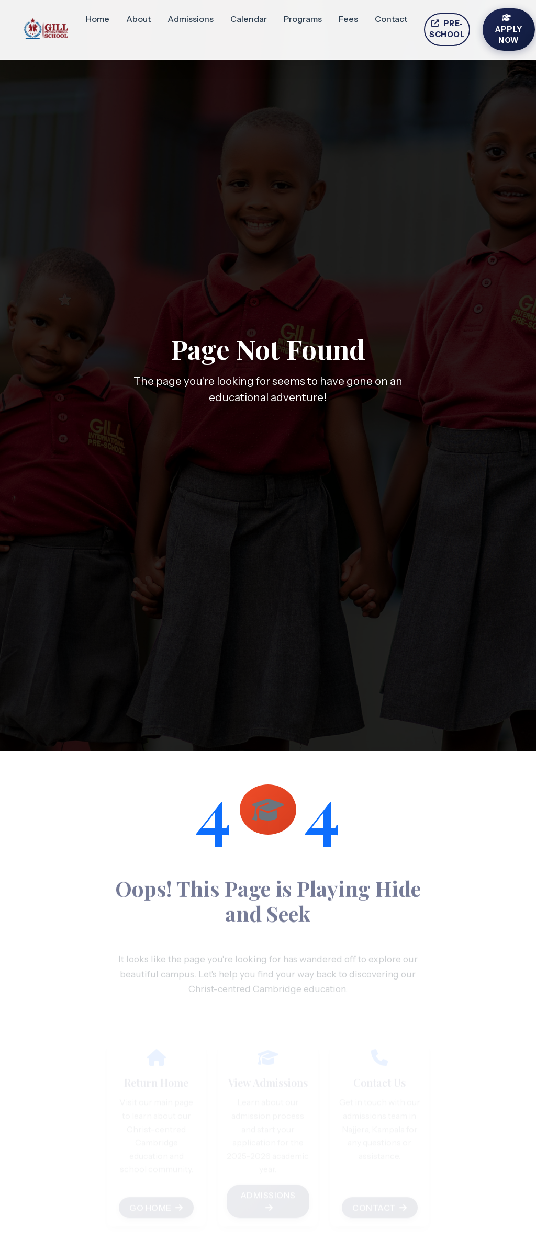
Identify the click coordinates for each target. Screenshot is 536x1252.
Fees (348, 19)
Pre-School (447, 29)
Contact (391, 19)
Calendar (248, 19)
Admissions (191, 19)
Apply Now (508, 29)
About (138, 19)
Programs (303, 19)
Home (97, 19)
